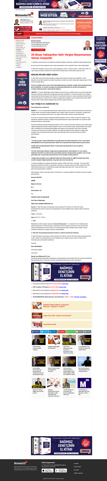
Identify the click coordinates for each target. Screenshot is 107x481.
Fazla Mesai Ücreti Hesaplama (20, 49)
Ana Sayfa (42, 9)
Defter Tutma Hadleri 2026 (68, 9)
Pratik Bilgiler (19, 58)
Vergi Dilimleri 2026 (58, 9)
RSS (75, 9)
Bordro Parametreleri (20, 43)
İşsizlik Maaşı (20, 53)
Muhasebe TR (46, 478)
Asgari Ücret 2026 (48, 9)
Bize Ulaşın (89, 9)
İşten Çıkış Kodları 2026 (21, 55)
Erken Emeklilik (20, 47)
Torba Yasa (18, 63)
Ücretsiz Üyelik (77, 466)
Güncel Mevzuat (19, 51)
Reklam (84, 9)
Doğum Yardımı (19, 45)
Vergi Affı (18, 65)
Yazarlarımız (19, 67)
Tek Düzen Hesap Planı (21, 62)
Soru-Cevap (18, 60)
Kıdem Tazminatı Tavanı (21, 57)
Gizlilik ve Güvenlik (78, 473)
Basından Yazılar (20, 42)
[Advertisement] (22, 136)
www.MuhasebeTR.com (43, 256)
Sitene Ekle (79, 9)
